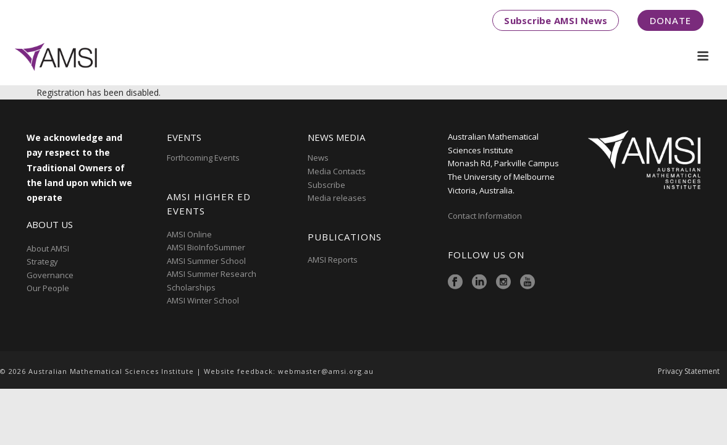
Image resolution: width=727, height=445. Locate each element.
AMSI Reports (333, 259)
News (318, 157)
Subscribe (326, 184)
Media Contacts (337, 171)
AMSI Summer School (206, 260)
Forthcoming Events (203, 157)
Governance (50, 275)
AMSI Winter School (203, 300)
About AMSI (48, 248)
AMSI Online (189, 234)
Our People (48, 288)
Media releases (337, 197)
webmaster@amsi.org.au (326, 371)
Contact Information (486, 215)
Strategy (42, 261)
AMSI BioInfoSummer (206, 247)
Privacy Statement (689, 371)
